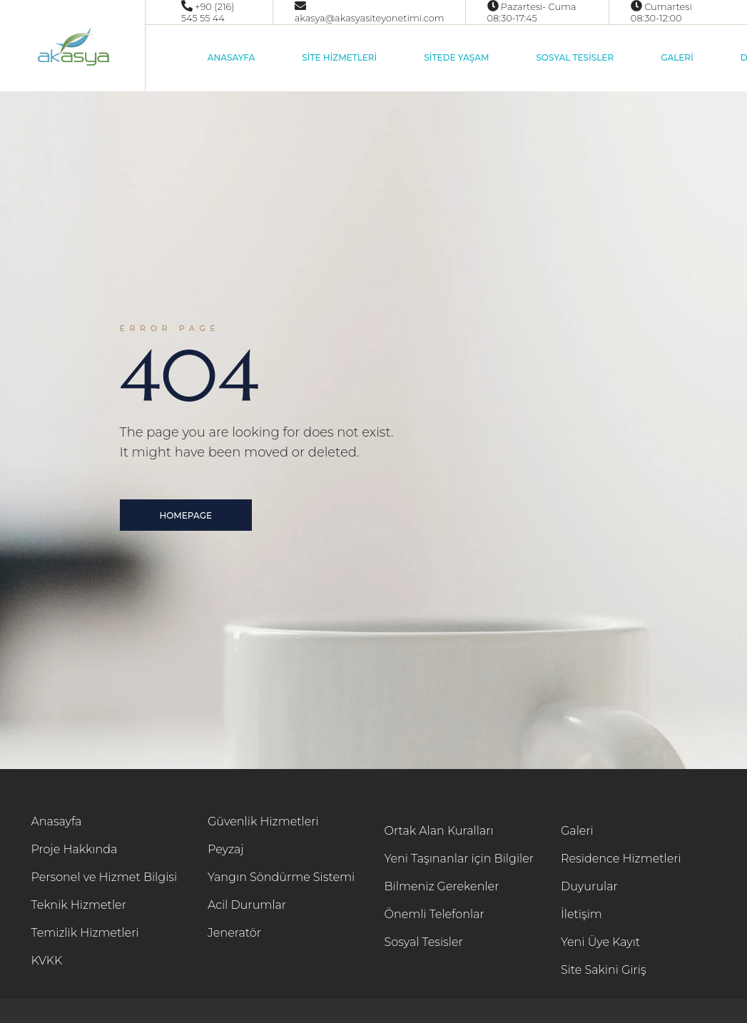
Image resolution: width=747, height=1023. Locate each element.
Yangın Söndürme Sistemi (281, 877)
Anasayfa (56, 821)
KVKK (47, 960)
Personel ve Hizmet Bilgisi (104, 877)
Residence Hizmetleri (621, 858)
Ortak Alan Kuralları (439, 831)
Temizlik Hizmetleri (85, 933)
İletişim (581, 914)
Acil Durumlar (247, 905)
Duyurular (589, 886)
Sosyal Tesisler (424, 942)
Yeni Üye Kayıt (600, 942)
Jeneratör (234, 933)
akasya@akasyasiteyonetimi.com (369, 18)
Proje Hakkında (74, 849)
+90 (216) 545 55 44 (208, 12)
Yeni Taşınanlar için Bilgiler (459, 858)
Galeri (577, 831)
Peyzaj (226, 849)
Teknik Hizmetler (78, 905)
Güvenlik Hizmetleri (263, 821)
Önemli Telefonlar (434, 914)
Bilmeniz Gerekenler (442, 886)
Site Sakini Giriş (603, 970)
